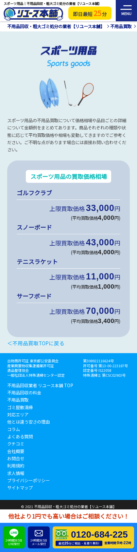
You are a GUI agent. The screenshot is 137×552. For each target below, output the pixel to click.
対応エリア (17, 414)
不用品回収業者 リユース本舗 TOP (40, 385)
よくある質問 (20, 436)
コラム (13, 429)
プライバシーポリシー (28, 480)
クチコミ (15, 444)
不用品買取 (17, 400)
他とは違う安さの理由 (28, 422)
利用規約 (15, 465)
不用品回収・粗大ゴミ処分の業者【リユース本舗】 (75, 506)
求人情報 (15, 473)
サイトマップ (20, 487)
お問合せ (15, 458)
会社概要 (15, 451)
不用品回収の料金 (24, 392)
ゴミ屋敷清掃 (20, 407)
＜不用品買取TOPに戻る (35, 343)
